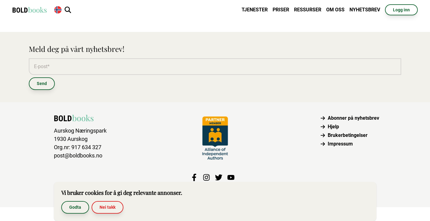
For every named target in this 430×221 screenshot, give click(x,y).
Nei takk (107, 207)
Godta (75, 207)
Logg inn (401, 9)
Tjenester (255, 10)
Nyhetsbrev (364, 10)
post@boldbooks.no (78, 155)
